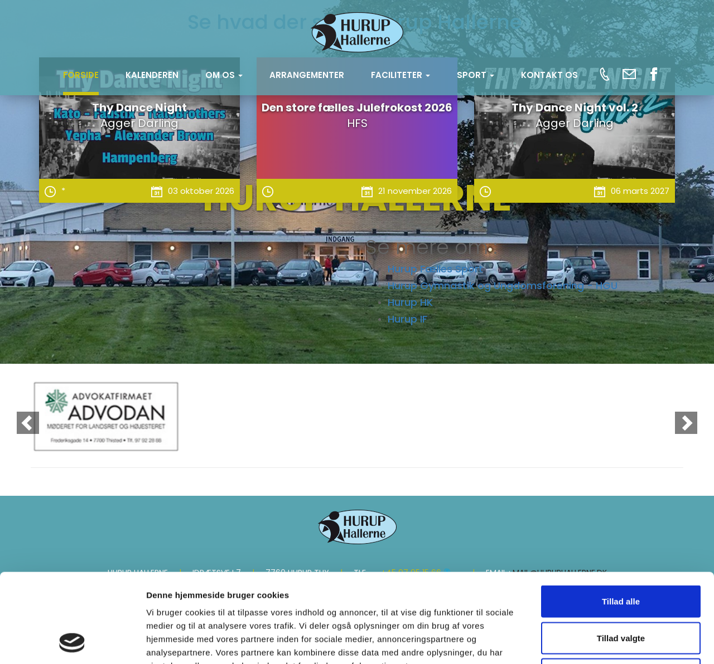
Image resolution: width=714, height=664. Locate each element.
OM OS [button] (224, 75)
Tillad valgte (621, 554)
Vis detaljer (579, 642)
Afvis (621, 590)
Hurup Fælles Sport (435, 269)
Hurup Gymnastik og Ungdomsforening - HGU (502, 285)
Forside (81, 75)
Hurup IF (407, 319)
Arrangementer (306, 75)
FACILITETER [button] (400, 75)
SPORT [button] (475, 75)
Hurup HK (410, 302)
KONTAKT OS (549, 75)
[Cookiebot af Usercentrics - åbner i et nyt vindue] (72, 642)
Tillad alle (621, 518)
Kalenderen (152, 75)
